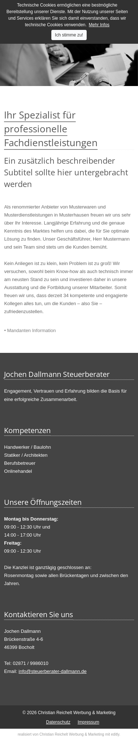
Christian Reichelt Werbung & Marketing (71, 734)
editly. (115, 734)
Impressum (88, 722)
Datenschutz (58, 722)
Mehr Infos (99, 24)
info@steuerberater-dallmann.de (53, 671)
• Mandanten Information (30, 330)
